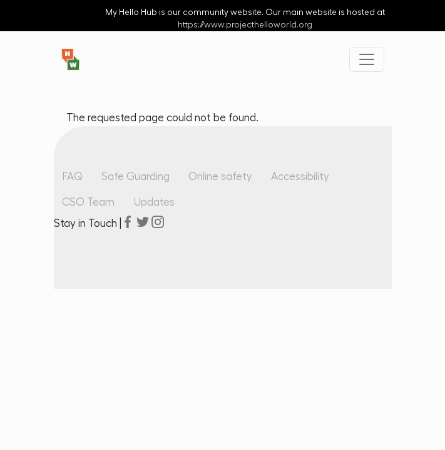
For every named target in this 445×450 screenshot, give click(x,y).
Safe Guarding (135, 176)
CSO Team (88, 202)
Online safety (220, 176)
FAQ (72, 176)
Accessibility (300, 176)
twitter (142, 222)
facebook (127, 222)
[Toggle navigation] (366, 59)
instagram (157, 222)
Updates (154, 202)
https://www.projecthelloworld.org (245, 25)
